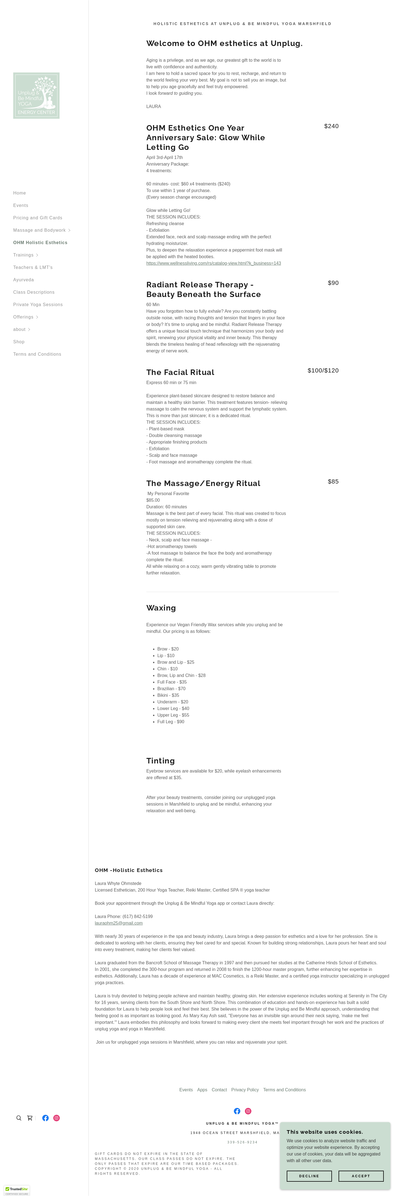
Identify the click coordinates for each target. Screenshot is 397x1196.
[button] (50, 230)
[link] (36, 95)
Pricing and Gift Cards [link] (38, 217)
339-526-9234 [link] (242, 1142)
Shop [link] (19, 341)
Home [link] (19, 193)
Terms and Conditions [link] (37, 354)
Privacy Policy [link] (245, 1089)
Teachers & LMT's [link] (33, 267)
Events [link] (20, 205)
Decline (309, 1176)
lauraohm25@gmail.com (119, 923)
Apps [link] (202, 1089)
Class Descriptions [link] (34, 292)
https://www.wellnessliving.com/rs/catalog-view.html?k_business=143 (213, 263)
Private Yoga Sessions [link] (38, 304)
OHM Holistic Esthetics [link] (40, 242)
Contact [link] (219, 1089)
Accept (361, 1176)
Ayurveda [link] (23, 279)
